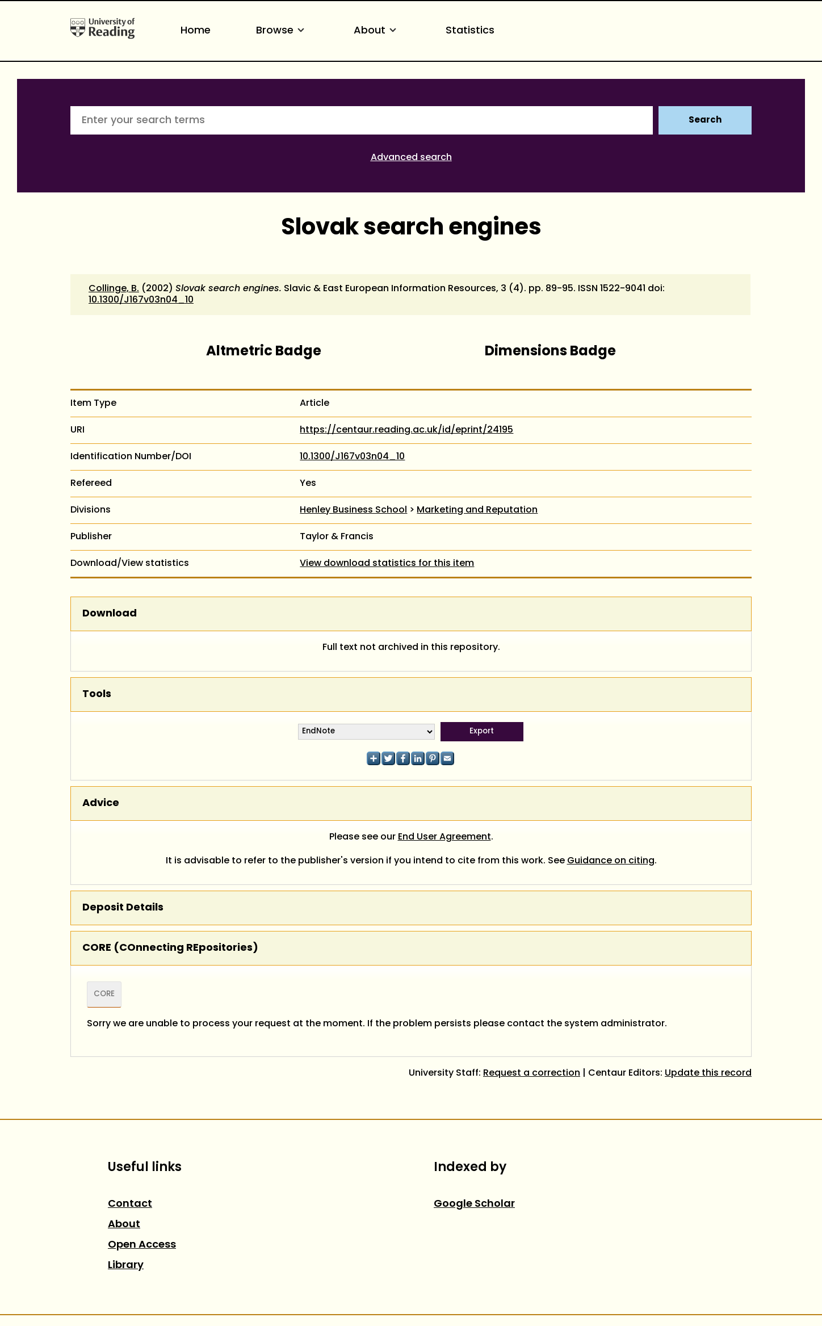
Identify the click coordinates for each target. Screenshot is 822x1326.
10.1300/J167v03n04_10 (141, 300)
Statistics (470, 31)
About (377, 31)
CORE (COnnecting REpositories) (170, 948)
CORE (104, 994)
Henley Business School (353, 510)
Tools (96, 694)
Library (126, 1265)
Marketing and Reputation (477, 510)
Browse (282, 31)
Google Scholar (474, 1204)
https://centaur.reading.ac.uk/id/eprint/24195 (406, 430)
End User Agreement (444, 837)
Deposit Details (122, 908)
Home (196, 31)
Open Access (142, 1245)
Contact (130, 1204)
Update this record (708, 1073)
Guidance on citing (611, 861)
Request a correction (531, 1073)
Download (109, 614)
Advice (100, 803)
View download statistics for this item (387, 563)
